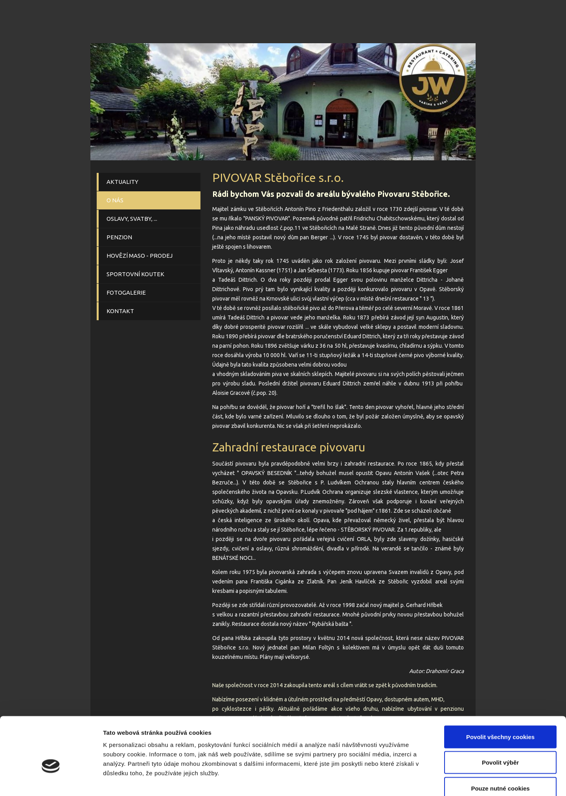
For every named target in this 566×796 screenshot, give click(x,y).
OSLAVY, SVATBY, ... (132, 218)
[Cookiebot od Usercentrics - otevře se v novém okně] (51, 781)
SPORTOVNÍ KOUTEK (135, 274)
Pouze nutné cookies (500, 744)
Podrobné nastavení (421, 780)
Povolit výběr (500, 718)
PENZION (119, 237)
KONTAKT (120, 311)
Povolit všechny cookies (500, 693)
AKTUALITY (122, 181)
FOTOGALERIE (126, 292)
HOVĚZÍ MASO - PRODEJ (140, 255)
